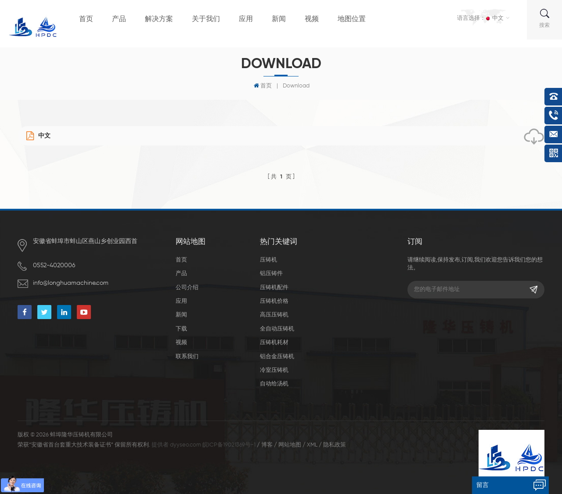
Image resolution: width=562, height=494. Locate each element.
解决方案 (159, 19)
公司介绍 (187, 288)
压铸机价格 (274, 301)
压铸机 (268, 260)
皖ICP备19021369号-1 (229, 445)
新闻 (279, 19)
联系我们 (187, 357)
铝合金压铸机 (277, 357)
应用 (246, 19)
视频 (312, 19)
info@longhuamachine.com (70, 283)
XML (312, 445)
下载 (181, 329)
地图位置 (352, 19)
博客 (267, 445)
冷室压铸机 (274, 370)
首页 (86, 19)
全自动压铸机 (277, 329)
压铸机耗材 (274, 342)
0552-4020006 (54, 265)
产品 (119, 19)
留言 (482, 485)
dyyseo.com (185, 445)
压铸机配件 (274, 288)
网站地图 (289, 445)
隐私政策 (334, 445)
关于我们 (206, 19)
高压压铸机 (274, 315)
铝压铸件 (271, 273)
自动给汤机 (274, 384)
